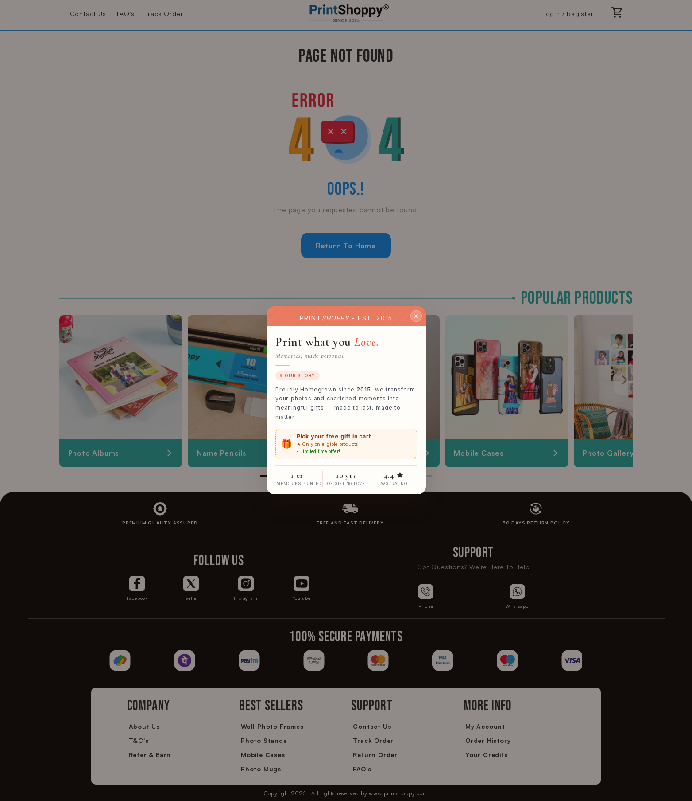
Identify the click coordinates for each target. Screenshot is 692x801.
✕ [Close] (416, 316)
